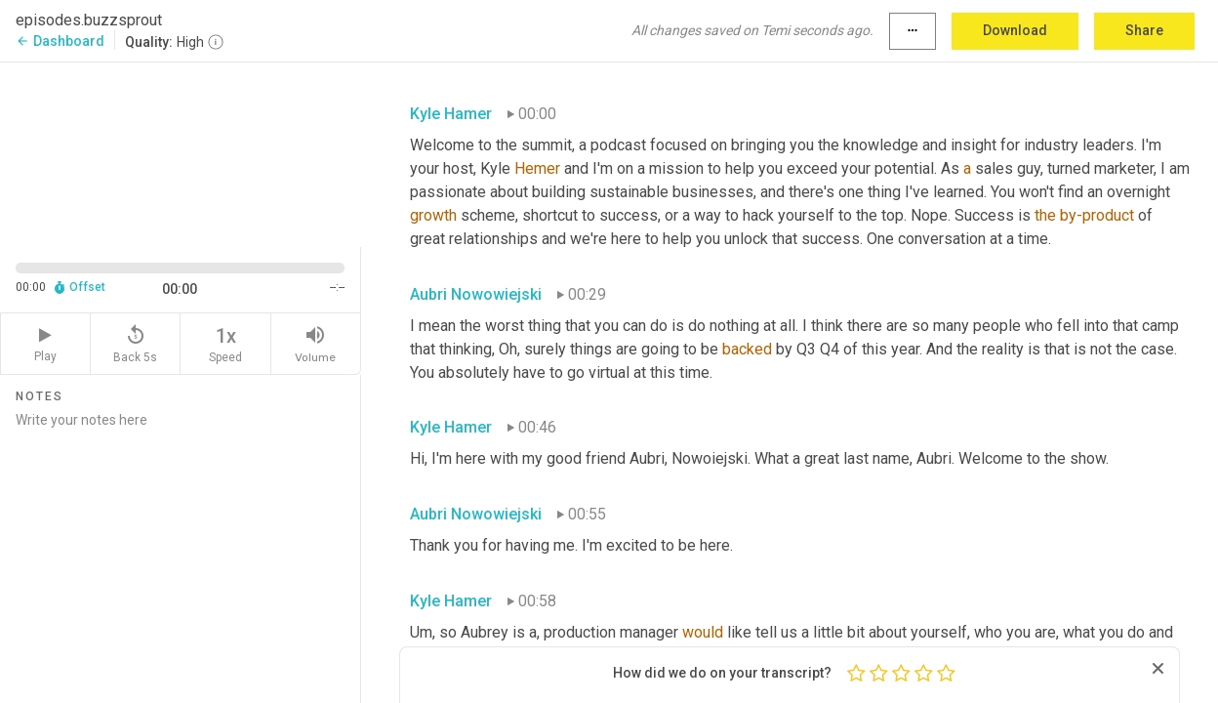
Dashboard (60, 41)
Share (1144, 30)
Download (1015, 30)
